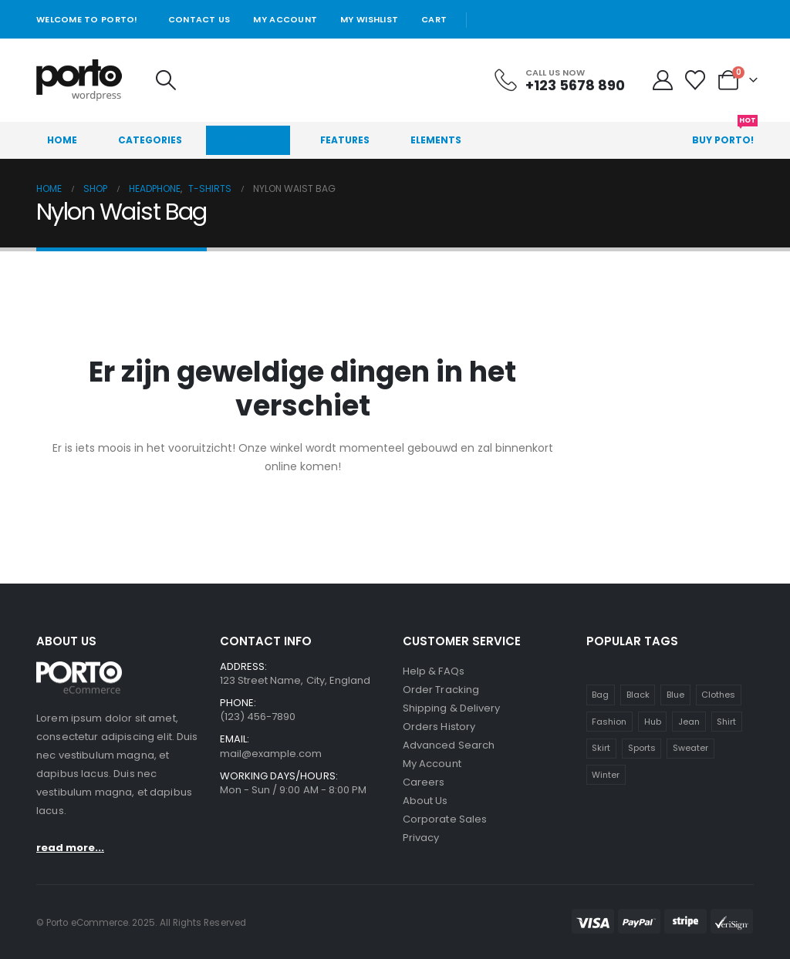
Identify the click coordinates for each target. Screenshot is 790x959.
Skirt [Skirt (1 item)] (601, 748)
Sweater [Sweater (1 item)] (690, 748)
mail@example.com (271, 753)
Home (62, 139)
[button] (165, 80)
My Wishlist (369, 19)
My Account (285, 19)
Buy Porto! (725, 134)
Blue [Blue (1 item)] (675, 694)
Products (251, 139)
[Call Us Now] (558, 80)
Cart (434, 19)
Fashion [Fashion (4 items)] (609, 721)
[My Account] (663, 80)
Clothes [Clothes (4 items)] (718, 694)
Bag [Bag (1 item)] (600, 694)
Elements (435, 139)
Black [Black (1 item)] (638, 694)
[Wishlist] (695, 80)
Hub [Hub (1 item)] (652, 721)
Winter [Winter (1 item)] (606, 775)
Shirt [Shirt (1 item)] (726, 721)
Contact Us (199, 19)
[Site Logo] (79, 80)
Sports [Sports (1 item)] (642, 748)
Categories (150, 139)
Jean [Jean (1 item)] (689, 721)
